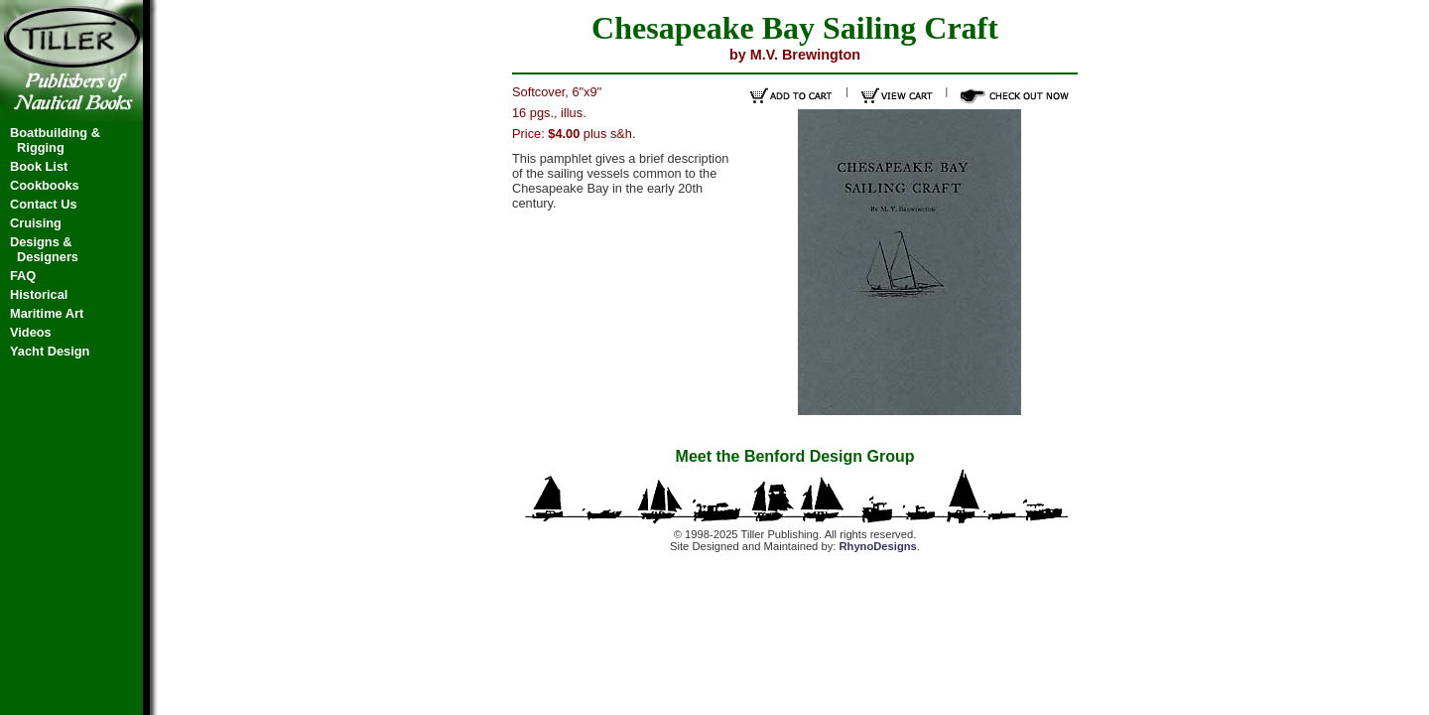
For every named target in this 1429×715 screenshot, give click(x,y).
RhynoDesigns (877, 546)
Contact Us (43, 204)
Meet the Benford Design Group (795, 456)
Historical (38, 294)
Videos (31, 332)
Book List (38, 166)
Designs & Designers (44, 249)
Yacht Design (49, 351)
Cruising (36, 222)
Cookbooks (44, 185)
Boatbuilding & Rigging (55, 140)
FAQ (23, 275)
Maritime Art (46, 313)
